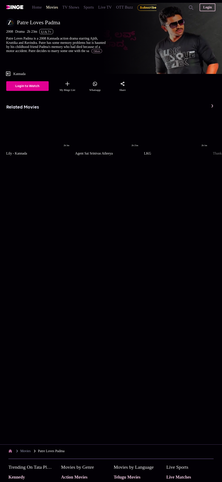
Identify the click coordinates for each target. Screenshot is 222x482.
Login (207, 7)
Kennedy (16, 477)
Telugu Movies (127, 477)
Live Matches (178, 477)
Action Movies (74, 477)
